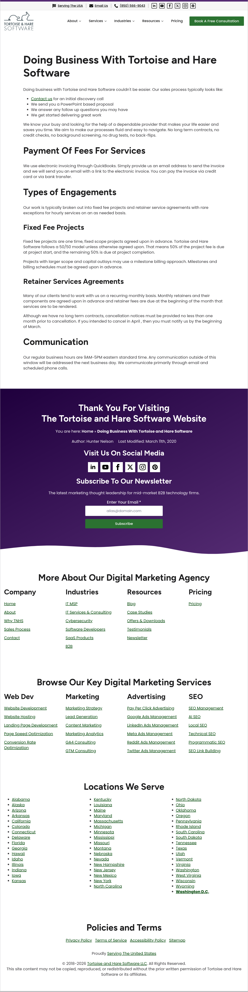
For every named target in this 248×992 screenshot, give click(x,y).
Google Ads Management (152, 717)
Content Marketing (84, 726)
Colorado (21, 827)
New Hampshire (109, 865)
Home (87, 431)
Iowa (16, 876)
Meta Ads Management (150, 734)
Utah (180, 854)
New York (102, 881)
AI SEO (195, 717)
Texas (181, 849)
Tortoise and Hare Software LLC (117, 964)
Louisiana (103, 806)
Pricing (173, 21)
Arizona (19, 811)
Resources (147, 21)
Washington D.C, (192, 892)
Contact (12, 638)
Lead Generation (82, 717)
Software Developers (85, 630)
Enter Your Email (124, 502)
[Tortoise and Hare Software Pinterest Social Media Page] (193, 6)
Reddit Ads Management (151, 743)
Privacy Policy (79, 941)
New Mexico (105, 876)
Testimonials (139, 630)
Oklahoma (186, 811)
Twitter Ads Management (151, 751)
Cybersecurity (79, 621)
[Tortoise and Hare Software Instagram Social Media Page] (185, 6)
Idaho (17, 860)
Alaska (18, 806)
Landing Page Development (31, 726)
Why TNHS (13, 621)
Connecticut (24, 833)
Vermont (184, 860)
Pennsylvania (189, 822)
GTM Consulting (81, 751)
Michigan (103, 827)
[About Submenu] (77, 21)
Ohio (180, 806)
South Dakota (189, 838)
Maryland (103, 816)
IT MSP (72, 604)
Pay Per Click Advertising (150, 709)
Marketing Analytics (85, 734)
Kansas (19, 881)
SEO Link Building (205, 751)
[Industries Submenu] (130, 21)
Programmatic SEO (207, 743)
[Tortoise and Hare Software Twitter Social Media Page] (177, 6)
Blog (131, 604)
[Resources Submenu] (159, 21)
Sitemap (177, 941)
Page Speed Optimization (28, 734)
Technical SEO (202, 734)
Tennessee (186, 843)
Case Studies (139, 613)
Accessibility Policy (148, 941)
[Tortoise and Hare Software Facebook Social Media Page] (169, 6)
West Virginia (188, 876)
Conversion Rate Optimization (20, 746)
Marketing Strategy (84, 709)
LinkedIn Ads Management (152, 726)
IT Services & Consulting (89, 613)
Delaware (21, 838)
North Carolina (108, 887)
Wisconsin (185, 881)
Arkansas (21, 816)
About (68, 21)
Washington (187, 871)
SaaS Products (80, 638)
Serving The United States (131, 954)
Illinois (18, 865)
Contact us (41, 99)
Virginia (183, 865)
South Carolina (190, 833)
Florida (18, 843)
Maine (100, 811)
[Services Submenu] (102, 21)
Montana (102, 849)
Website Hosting (19, 717)
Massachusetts (108, 822)
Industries (118, 21)
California (21, 822)
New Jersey (105, 871)
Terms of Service (111, 941)
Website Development (25, 709)
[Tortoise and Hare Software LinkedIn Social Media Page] (154, 6)
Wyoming (185, 887)
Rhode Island (188, 827)
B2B (69, 647)
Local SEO (198, 726)
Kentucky (102, 800)
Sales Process (17, 630)
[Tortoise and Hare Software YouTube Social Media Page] (162, 6)
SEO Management (206, 709)
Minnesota (104, 833)
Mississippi (104, 838)
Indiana (19, 871)
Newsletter (137, 638)
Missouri (101, 843)
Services (92, 21)
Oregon (183, 816)
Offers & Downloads (146, 621)
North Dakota (188, 800)
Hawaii (18, 854)
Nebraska (103, 854)
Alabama (21, 800)
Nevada (101, 860)
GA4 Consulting (81, 743)
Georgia (19, 849)
